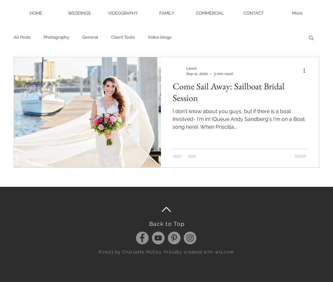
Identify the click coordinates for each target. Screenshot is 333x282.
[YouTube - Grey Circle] (158, 238)
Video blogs (159, 37)
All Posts (22, 37)
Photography (56, 37)
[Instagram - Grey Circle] (190, 238)
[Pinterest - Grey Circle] (174, 238)
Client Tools (123, 37)
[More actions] (306, 70)
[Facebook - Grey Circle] (142, 238)
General (90, 37)
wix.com (224, 252)
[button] (311, 38)
